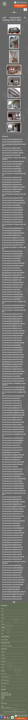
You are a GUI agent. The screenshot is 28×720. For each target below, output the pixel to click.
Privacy (2, 630)
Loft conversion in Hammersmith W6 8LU (14, 380)
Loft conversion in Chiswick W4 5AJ (13, 504)
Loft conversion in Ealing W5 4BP (12, 299)
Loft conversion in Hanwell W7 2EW (13, 552)
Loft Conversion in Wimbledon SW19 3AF (14, 161)
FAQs (2, 633)
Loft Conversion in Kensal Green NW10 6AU (15, 202)
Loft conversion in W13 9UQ (11, 466)
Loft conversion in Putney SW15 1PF (13, 275)
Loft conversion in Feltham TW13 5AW (13, 567)
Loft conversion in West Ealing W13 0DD (14, 422)
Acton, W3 (3, 686)
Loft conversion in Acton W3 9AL (12, 525)
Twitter (2, 667)
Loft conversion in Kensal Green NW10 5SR (14, 490)
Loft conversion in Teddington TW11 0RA (14, 237)
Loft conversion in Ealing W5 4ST (12, 398)
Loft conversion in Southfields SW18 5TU (14, 485)
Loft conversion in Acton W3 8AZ (12, 445)
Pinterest (3, 664)
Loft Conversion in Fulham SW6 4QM (13, 340)
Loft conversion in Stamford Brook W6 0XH (14, 506)
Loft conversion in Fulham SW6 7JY (13, 235)
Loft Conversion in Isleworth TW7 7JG (13, 212)
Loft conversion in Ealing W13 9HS (12, 565)
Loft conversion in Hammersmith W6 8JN (14, 200)
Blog (2, 621)
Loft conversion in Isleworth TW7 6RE (13, 547)
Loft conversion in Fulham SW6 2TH (13, 291)
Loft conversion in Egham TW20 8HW (13, 189)
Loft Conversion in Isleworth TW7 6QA (13, 219)
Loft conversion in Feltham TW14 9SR (13, 209)
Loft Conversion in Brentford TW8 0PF (13, 221)
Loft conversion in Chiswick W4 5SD (13, 499)
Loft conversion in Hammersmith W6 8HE (14, 415)
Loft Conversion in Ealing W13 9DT (12, 168)
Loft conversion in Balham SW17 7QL (13, 407)
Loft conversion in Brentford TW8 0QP (13, 349)
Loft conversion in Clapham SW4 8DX (13, 316)
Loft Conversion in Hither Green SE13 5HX (14, 186)
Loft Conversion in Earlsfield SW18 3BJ (13, 228)
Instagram (3, 658)
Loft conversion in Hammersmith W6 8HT (14, 556)
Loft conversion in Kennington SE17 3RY (14, 516)
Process (2, 618)
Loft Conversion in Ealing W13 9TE (12, 182)
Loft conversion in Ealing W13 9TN (12, 575)
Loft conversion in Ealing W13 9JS (12, 518)
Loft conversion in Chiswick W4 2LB (13, 572)
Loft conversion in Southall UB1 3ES (13, 405)
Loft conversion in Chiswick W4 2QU (13, 287)
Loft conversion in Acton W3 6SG (12, 376)
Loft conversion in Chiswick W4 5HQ (13, 442)
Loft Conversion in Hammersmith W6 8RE (14, 240)
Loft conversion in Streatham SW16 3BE (14, 427)
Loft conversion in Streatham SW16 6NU (14, 454)
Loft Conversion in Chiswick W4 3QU (13, 179)
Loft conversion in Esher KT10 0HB (12, 496)
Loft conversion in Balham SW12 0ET (13, 419)
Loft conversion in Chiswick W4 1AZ (13, 328)
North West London (5, 683)
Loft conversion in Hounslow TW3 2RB (13, 217)
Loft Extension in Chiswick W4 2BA (12, 230)
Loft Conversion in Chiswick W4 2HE (13, 270)
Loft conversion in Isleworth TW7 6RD (13, 373)
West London (3, 673)
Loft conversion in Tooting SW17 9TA (13, 481)
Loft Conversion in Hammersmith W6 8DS (14, 232)
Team (2, 611)
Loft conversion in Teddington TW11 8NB (14, 412)
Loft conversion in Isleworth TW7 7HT (13, 352)
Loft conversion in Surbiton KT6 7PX (13, 325)
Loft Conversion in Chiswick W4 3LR (13, 559)
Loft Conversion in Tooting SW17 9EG (13, 150)
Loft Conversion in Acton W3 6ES (12, 155)
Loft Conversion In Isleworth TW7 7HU (13, 314)
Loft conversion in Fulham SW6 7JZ (13, 400)
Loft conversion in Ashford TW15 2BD (13, 364)
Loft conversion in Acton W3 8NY (12, 289)
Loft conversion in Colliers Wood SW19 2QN (15, 478)
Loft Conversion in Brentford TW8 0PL (13, 251)
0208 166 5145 (4, 703)
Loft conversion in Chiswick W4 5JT (13, 403)
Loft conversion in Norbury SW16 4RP (13, 464)
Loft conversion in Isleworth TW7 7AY (13, 549)
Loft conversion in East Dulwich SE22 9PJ (14, 330)
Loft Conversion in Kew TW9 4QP (12, 166)
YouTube (3, 655)
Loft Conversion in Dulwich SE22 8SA (13, 141)
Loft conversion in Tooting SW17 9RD (13, 294)
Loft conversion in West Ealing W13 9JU (14, 354)
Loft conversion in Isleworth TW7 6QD (13, 535)
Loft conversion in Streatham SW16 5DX (14, 511)
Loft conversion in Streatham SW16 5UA (14, 483)
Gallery (2, 614)
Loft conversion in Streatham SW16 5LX (14, 282)
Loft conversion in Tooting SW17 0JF (13, 542)
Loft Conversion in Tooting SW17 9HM (13, 417)
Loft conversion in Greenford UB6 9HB (13, 584)
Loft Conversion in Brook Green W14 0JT (14, 594)
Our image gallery (4, 639)
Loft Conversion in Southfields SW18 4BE (14, 342)
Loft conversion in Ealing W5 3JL (12, 523)
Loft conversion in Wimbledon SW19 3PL (14, 378)
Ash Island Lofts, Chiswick (6, 645)
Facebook (3, 652)
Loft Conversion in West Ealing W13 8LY (14, 265)
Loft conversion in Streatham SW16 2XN (14, 528)
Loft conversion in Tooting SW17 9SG (13, 369)
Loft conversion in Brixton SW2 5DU (13, 596)
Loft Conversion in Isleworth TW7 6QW (13, 244)
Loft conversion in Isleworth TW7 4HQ (13, 359)
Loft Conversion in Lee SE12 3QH (12, 267)
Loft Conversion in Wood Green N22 (13, 177)
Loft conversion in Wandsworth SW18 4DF (14, 520)
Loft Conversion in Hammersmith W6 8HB (14, 263)
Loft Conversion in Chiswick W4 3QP (13, 163)
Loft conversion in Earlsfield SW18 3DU (13, 473)
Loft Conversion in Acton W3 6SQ (12, 148)
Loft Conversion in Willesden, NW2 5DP (13, 152)
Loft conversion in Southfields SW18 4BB (14, 532)
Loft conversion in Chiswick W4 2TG (13, 471)
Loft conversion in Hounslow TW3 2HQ (13, 508)
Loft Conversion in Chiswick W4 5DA (13, 207)
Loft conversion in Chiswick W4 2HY (13, 530)
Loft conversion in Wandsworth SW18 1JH (14, 323)
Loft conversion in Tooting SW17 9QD (13, 457)
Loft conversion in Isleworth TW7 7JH (13, 296)
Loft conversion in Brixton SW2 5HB (13, 554)
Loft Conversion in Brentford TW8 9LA (13, 214)
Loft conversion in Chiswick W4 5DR (13, 347)
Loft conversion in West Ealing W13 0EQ (14, 395)
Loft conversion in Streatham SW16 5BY (14, 488)
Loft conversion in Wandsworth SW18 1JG (14, 305)
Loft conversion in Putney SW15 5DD (13, 318)
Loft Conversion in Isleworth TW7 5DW (13, 198)
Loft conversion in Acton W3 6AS (12, 258)
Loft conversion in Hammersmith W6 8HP (14, 272)
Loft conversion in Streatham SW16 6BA (14, 582)
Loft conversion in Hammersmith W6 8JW (14, 579)
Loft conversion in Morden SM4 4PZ (13, 544)
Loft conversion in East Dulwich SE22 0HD (14, 501)
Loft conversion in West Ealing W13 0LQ (14, 357)
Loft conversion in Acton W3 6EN (12, 205)
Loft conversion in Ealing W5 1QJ (12, 459)
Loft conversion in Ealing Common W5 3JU (14, 591)
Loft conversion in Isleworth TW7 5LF (13, 447)
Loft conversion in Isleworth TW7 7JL (13, 513)
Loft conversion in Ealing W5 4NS (12, 476)
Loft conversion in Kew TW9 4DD (12, 191)
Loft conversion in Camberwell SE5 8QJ (14, 307)
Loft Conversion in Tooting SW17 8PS (13, 450)
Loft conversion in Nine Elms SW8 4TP (13, 577)
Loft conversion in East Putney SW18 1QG (14, 387)
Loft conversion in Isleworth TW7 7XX (13, 537)
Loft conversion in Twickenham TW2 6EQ (14, 410)
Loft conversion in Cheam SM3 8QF (12, 171)
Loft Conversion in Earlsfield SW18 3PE (13, 440)
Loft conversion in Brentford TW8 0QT (13, 469)
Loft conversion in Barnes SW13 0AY (13, 424)
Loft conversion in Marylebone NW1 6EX (14, 429)
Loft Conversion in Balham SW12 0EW (13, 335)
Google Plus (3, 661)
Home (2, 608)
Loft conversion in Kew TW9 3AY (12, 589)
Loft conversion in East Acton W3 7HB (13, 361)
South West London (5, 677)
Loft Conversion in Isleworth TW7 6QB (13, 284)
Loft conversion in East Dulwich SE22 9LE (14, 242)
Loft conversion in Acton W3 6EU (12, 260)
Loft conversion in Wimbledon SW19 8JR (14, 333)
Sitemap (2, 624)
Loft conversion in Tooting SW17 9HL (13, 321)
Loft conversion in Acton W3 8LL (12, 452)
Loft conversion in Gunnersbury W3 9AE (14, 462)
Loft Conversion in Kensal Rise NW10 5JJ (14, 277)
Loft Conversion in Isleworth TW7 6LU (13, 139)
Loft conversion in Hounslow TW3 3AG (13, 438)
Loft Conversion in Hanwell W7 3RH (12, 279)
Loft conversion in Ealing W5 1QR (12, 345)
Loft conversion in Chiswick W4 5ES (13, 337)
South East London (5, 680)
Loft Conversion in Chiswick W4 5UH (13, 598)
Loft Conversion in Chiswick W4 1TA (13, 366)
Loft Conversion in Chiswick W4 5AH (13, 184)
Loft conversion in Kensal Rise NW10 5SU (14, 389)
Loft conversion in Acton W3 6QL (12, 586)
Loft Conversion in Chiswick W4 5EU (13, 256)
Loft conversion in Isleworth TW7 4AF (13, 570)
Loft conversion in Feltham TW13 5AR (13, 253)
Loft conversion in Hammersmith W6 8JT (14, 431)
